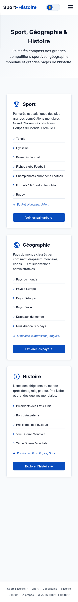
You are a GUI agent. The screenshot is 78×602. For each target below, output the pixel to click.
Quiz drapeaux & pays (31, 326)
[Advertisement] (39, 538)
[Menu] (71, 7)
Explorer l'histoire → (39, 466)
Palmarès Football (28, 157)
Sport (20, 7)
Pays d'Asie (24, 307)
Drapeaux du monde (30, 316)
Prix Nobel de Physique (32, 424)
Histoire (66, 588)
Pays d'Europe (26, 288)
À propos (28, 594)
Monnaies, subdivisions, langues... (39, 335)
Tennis (20, 138)
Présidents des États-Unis (33, 406)
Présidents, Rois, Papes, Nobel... (38, 453)
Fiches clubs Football (30, 166)
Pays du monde (26, 279)
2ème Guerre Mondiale (32, 443)
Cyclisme (22, 148)
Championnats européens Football (39, 176)
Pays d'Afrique (26, 298)
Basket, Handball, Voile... (33, 204)
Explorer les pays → (39, 349)
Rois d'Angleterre (28, 415)
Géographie (50, 588)
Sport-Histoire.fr (17, 588)
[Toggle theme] (53, 7)
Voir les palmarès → (39, 217)
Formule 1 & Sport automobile (36, 185)
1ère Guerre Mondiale (30, 434)
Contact (13, 594)
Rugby (20, 194)
